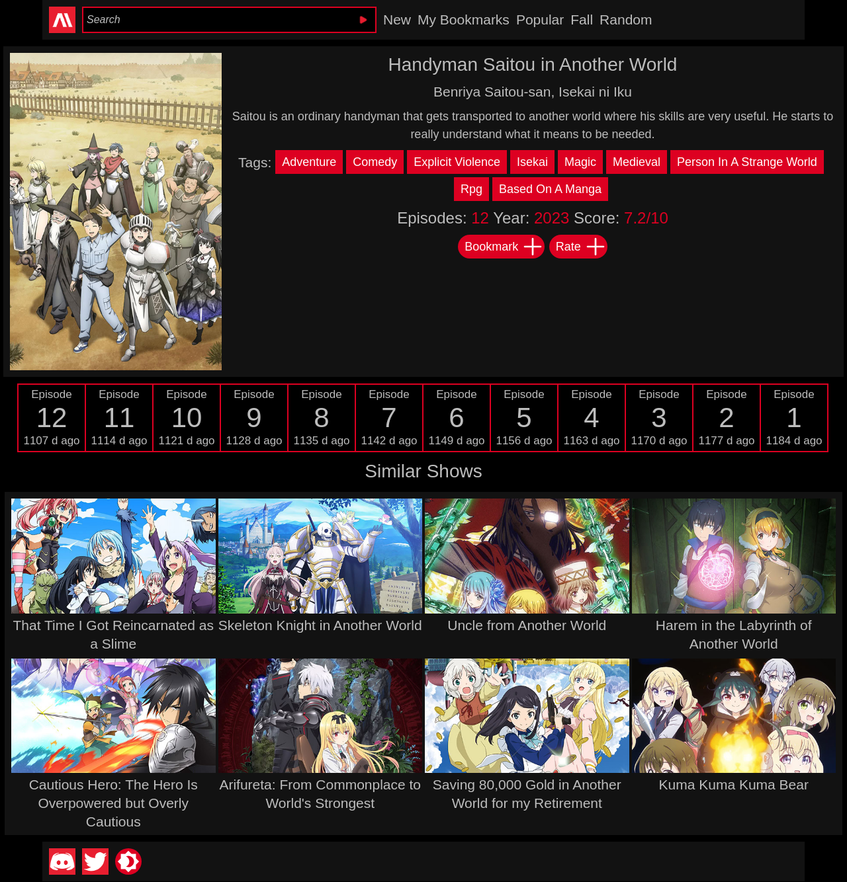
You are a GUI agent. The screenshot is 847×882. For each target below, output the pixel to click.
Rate (581, 246)
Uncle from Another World (526, 625)
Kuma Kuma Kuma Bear (734, 784)
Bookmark (504, 246)
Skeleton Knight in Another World (320, 625)
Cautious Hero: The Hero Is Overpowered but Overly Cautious (113, 803)
